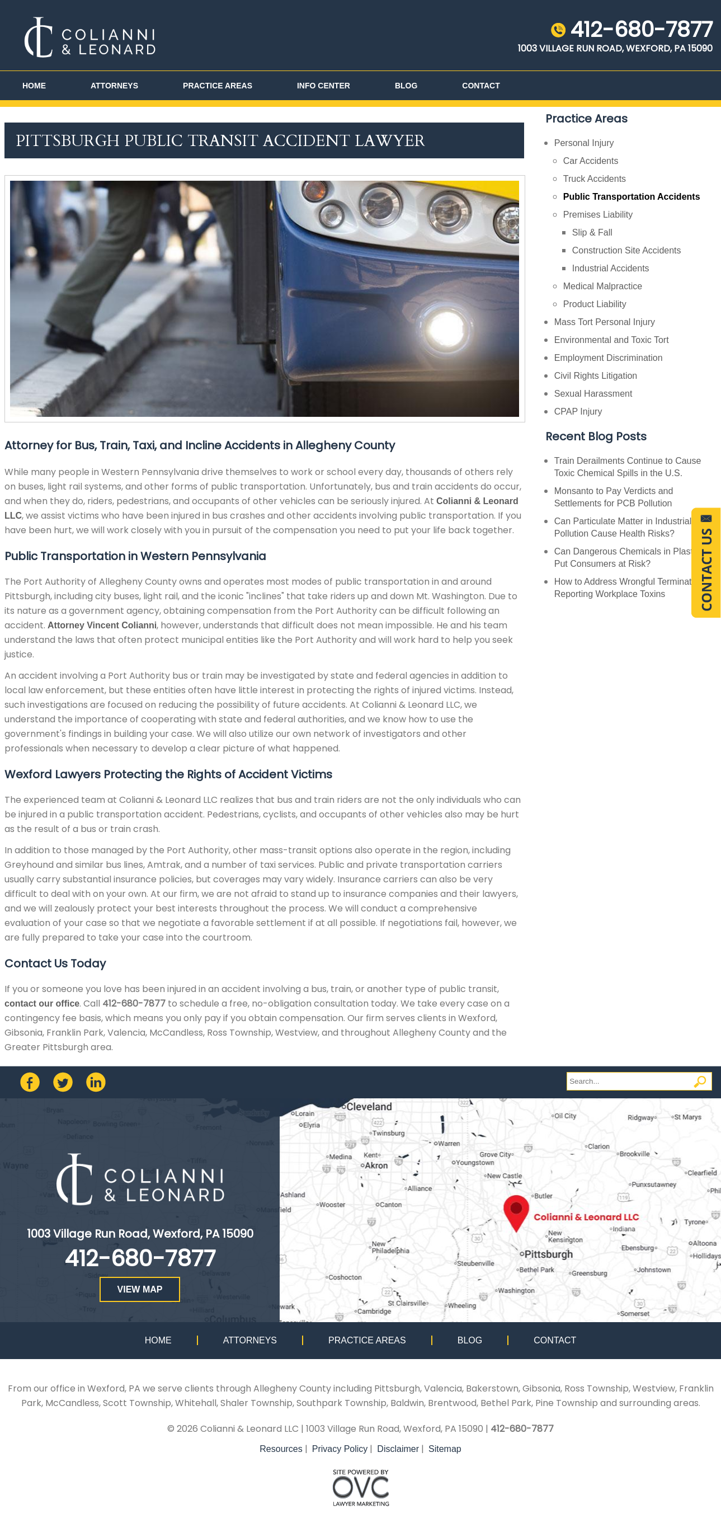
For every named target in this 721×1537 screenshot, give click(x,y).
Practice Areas (217, 85)
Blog (406, 85)
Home (34, 85)
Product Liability (594, 304)
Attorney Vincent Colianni (102, 625)
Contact (480, 85)
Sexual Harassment (593, 393)
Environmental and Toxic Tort (611, 340)
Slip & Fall (592, 232)
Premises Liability (598, 214)
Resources (281, 1449)
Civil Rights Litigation (596, 375)
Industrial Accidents (610, 268)
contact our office (41, 1003)
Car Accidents (591, 161)
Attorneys (114, 85)
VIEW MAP (140, 1289)
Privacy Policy (340, 1449)
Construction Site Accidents (626, 250)
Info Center (323, 85)
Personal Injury (584, 143)
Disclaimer (398, 1449)
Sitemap (444, 1449)
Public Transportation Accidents (631, 196)
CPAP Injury (578, 411)
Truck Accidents (594, 179)
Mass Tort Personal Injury (604, 322)
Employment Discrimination (608, 358)
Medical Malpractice (602, 286)
